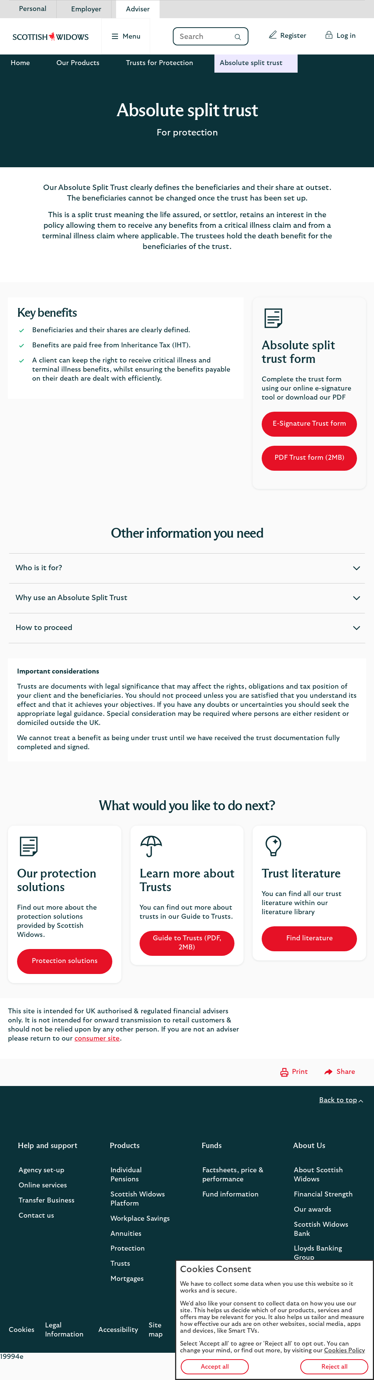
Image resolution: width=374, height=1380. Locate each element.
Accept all (215, 1367)
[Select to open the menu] (126, 36)
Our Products (77, 63)
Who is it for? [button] (38, 573)
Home (20, 63)
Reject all (334, 1367)
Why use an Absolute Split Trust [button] (71, 603)
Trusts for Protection (159, 63)
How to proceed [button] (43, 633)
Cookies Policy (344, 1350)
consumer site (97, 1038)
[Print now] (293, 1072)
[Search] (200, 37)
